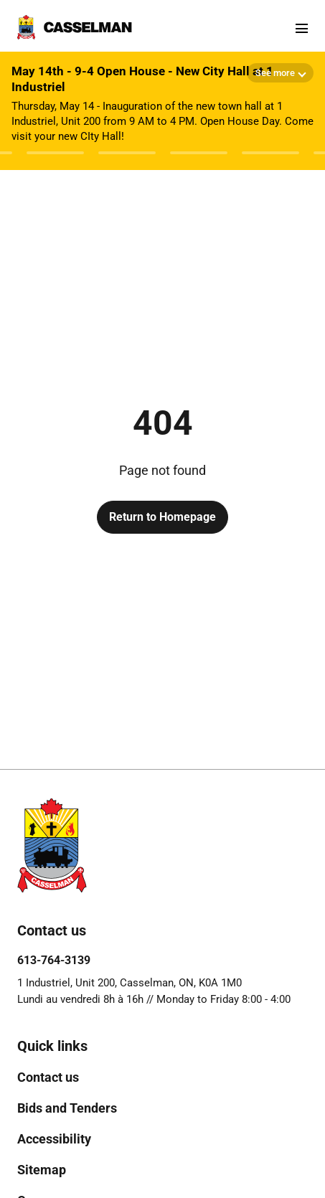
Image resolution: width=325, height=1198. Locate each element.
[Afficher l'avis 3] (55, 152)
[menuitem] (48, 1077)
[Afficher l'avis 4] (127, 152)
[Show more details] (280, 72)
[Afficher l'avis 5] (199, 152)
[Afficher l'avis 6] (270, 152)
